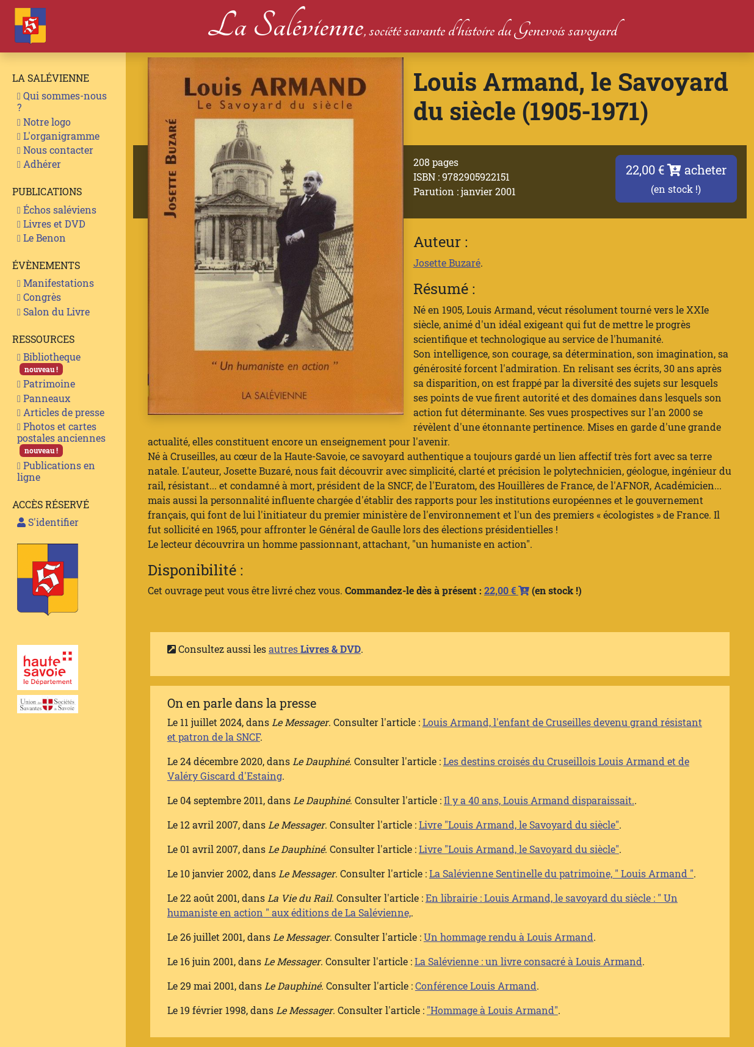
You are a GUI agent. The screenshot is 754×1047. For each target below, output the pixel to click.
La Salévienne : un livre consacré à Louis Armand (528, 961)
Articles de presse (60, 412)
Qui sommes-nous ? (62, 101)
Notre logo (44, 121)
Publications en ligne (56, 471)
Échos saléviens (56, 209)
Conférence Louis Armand (476, 985)
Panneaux (43, 398)
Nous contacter (55, 149)
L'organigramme (58, 135)
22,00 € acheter (676, 178)
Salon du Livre (53, 311)
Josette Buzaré (446, 262)
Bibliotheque (49, 362)
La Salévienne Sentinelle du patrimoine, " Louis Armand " (561, 873)
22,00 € (506, 590)
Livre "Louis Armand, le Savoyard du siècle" (519, 824)
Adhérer (39, 163)
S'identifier (48, 522)
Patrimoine (46, 383)
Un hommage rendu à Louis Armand (508, 936)
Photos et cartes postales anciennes (61, 438)
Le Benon (41, 237)
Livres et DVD (51, 223)
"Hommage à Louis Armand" (492, 1010)
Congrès (39, 296)
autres (315, 648)
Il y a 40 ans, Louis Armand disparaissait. (539, 800)
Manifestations (55, 282)
